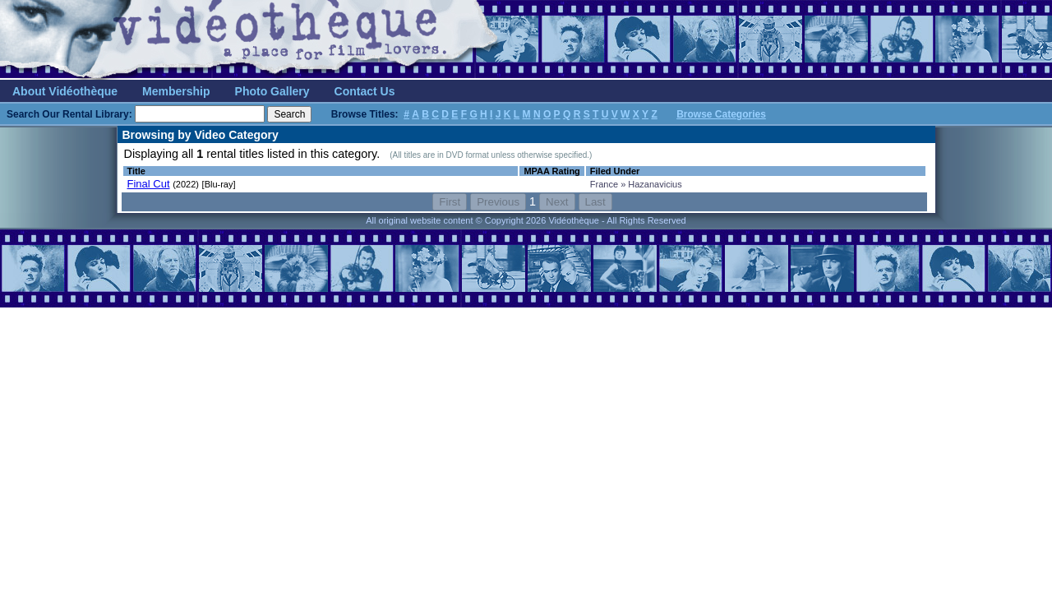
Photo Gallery (272, 91)
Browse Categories (721, 114)
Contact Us (365, 91)
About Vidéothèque (65, 91)
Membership (176, 91)
